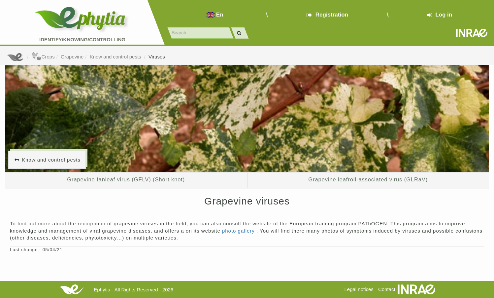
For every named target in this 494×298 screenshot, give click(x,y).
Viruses (156, 56)
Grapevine (72, 56)
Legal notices (358, 289)
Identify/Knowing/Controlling (82, 39)
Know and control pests (116, 56)
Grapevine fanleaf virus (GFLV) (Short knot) (126, 179)
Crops (43, 56)
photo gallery (239, 231)
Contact (386, 289)
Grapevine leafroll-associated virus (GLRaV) (368, 179)
